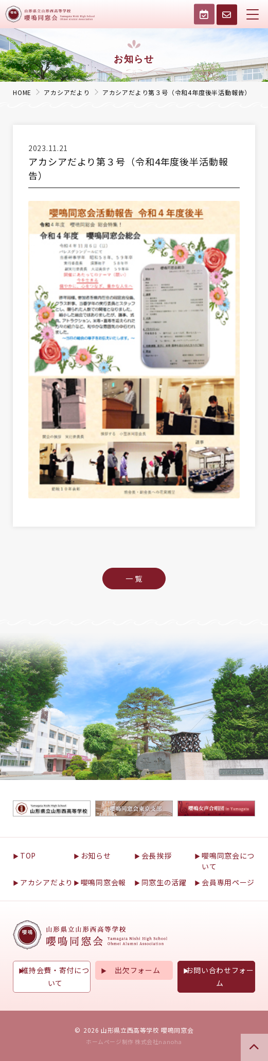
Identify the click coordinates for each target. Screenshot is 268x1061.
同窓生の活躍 (164, 882)
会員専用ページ (228, 882)
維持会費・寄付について (55, 976)
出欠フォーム (137, 970)
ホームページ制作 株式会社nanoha (134, 1041)
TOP (28, 855)
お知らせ (96, 855)
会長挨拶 (156, 855)
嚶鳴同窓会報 (103, 882)
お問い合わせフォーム (220, 976)
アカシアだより (46, 882)
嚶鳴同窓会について (228, 860)
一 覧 (134, 578)
